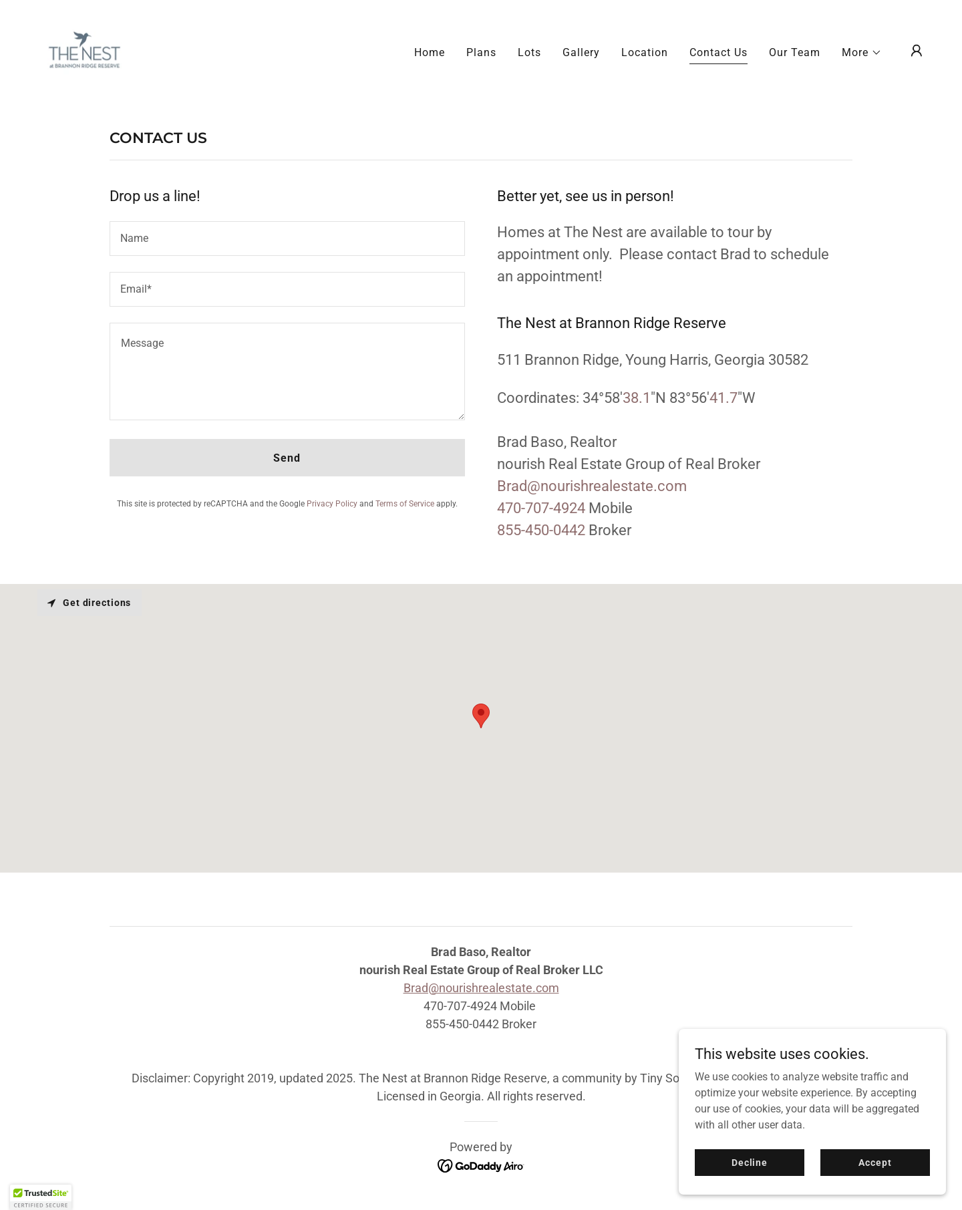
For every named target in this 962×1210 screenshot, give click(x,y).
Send (287, 458)
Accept (874, 1162)
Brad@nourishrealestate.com (481, 988)
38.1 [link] (637, 398)
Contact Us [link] (718, 52)
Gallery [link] (581, 52)
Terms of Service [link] (404, 503)
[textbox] (287, 238)
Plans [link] (481, 52)
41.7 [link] (723, 398)
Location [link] (644, 52)
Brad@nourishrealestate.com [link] (592, 486)
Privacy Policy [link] (332, 503)
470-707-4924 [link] (541, 508)
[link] (84, 49)
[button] (862, 53)
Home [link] (429, 52)
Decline (750, 1162)
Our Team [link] (794, 52)
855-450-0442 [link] (541, 530)
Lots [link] (529, 52)
